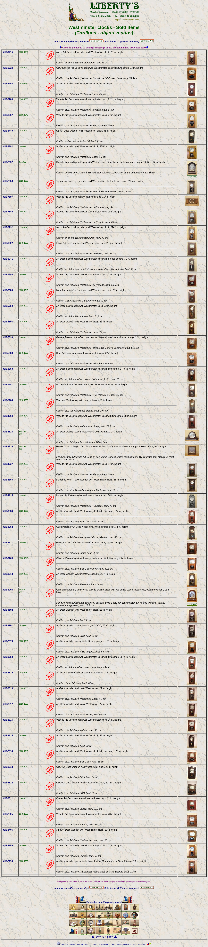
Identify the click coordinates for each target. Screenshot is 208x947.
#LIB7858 (8, 181)
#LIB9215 (8, 52)
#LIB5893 (8, 321)
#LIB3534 (8, 511)
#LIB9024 (8, 68)
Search (79, 944)
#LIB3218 (8, 574)
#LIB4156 (8, 479)
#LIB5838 (8, 337)
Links (134, 944)
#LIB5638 (8, 353)
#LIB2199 (8, 861)
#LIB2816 (8, 720)
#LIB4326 (8, 446)
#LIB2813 (8, 767)
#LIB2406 (8, 830)
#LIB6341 (8, 259)
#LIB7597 (8, 197)
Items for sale (71, 41)
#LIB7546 (8, 211)
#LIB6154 (8, 274)
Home (71, 944)
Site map (126, 944)
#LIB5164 (8, 400)
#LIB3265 (8, 558)
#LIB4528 (8, 431)
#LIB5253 (8, 369)
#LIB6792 (8, 227)
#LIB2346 (8, 845)
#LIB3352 (8, 527)
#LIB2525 (8, 814)
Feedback (142, 944)
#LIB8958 (8, 83)
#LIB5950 (8, 306)
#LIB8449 (8, 131)
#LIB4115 (8, 495)
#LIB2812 (8, 782)
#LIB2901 (8, 625)
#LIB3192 (8, 610)
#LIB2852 (8, 657)
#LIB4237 (8, 464)
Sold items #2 (121, 41)
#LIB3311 (8, 542)
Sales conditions (90, 944)
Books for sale (89, 902)
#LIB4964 (8, 416)
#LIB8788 (8, 99)
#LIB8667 (8, 115)
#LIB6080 (8, 290)
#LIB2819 (8, 672)
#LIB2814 (8, 751)
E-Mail (61, 944)
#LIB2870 (8, 641)
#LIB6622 (8, 243)
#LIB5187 (8, 384)
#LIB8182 (8, 146)
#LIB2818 (8, 688)
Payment (103, 944)
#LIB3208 (8, 589)
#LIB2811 (8, 798)
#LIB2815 (8, 735)
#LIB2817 (8, 704)
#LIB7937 (8, 162)
